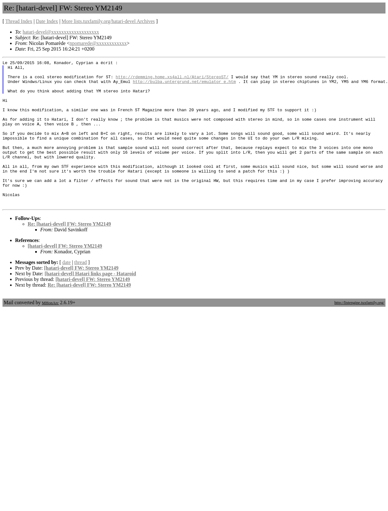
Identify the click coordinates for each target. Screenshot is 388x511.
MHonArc (50, 332)
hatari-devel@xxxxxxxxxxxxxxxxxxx (61, 32)
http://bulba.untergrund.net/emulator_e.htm (184, 86)
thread (80, 291)
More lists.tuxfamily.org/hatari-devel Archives (108, 21)
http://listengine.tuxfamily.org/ (359, 331)
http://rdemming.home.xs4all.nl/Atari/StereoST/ (172, 80)
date (66, 291)
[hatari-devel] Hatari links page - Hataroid (90, 302)
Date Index (47, 21)
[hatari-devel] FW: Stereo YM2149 (65, 275)
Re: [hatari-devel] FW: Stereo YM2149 (69, 253)
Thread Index (18, 21)
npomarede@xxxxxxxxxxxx (98, 43)
